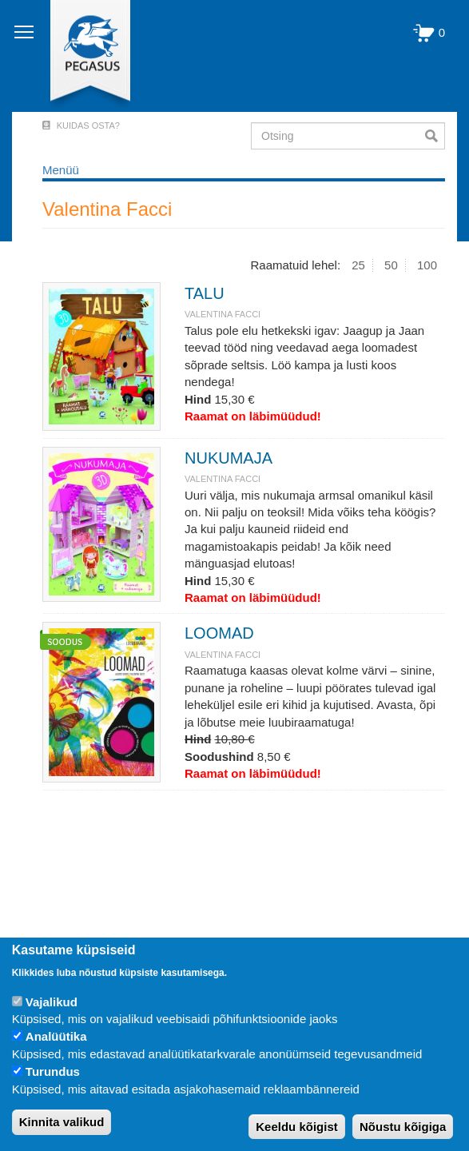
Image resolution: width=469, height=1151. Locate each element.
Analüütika (56, 1036)
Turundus (53, 1071)
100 (427, 265)
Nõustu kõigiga (403, 1126)
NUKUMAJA (228, 458)
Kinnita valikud (62, 1122)
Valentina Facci (222, 314)
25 (358, 265)
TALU (205, 293)
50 (391, 265)
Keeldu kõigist (297, 1126)
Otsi (435, 136)
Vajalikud (52, 1002)
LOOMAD (219, 633)
